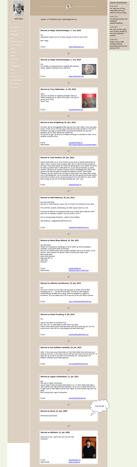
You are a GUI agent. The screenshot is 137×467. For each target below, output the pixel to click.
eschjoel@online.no (75, 143)
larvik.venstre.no (74, 462)
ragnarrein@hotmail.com (77, 398)
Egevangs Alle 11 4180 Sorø (79, 270)
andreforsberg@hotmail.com (79, 334)
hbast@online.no (75, 460)
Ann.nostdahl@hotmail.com (78, 364)
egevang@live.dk (75, 268)
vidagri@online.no (75, 185)
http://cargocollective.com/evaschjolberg (83, 145)
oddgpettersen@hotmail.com (79, 227)
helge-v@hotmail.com (76, 47)
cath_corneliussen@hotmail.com (80, 301)
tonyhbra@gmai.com (76, 110)
